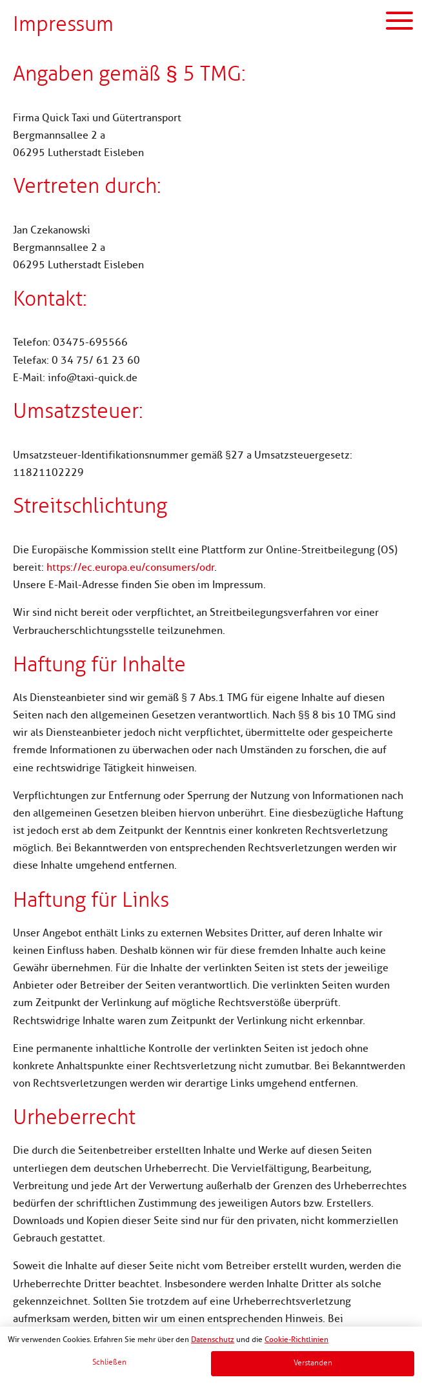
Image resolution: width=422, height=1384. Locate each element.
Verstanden (313, 1363)
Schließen (109, 1362)
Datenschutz (212, 1339)
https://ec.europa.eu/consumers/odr (130, 567)
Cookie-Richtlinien (296, 1339)
